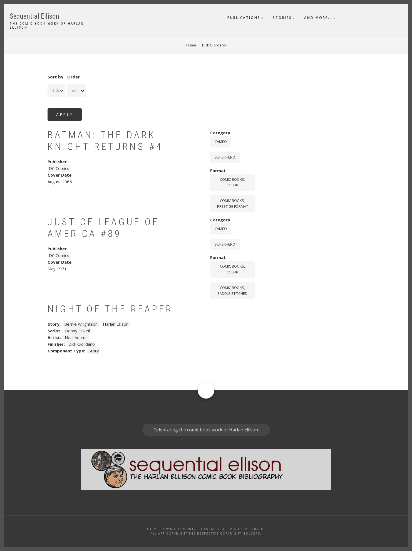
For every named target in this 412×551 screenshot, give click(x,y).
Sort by (55, 77)
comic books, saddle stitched (232, 290)
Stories (282, 17)
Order (73, 77)
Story (94, 351)
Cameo (221, 141)
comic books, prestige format (232, 203)
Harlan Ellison (115, 324)
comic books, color (232, 182)
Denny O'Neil (77, 330)
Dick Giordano (81, 344)
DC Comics (59, 168)
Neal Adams (76, 337)
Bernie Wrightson (81, 324)
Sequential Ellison (34, 16)
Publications (243, 17)
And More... (318, 17)
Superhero (225, 157)
